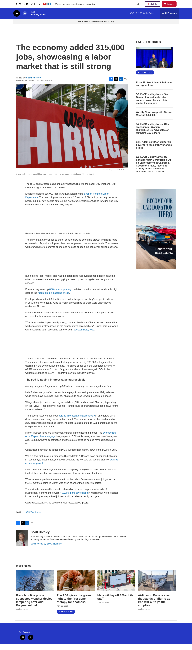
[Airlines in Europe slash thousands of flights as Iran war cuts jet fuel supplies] (157, 586)
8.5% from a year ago (60, 295)
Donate (172, 7)
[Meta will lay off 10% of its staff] (116, 586)
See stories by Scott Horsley (46, 549)
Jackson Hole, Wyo (84, 335)
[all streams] (169, 19)
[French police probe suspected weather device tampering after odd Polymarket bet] (35, 586)
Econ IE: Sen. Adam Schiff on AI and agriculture (154, 90)
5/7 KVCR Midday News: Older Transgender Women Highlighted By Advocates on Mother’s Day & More (153, 134)
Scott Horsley (33, 83)
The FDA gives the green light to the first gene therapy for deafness (74, 605)
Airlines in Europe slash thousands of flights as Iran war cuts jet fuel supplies (154, 606)
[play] (17, 19)
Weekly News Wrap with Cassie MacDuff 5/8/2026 (154, 119)
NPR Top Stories (33, 518)
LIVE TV (153, 7)
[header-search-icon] (138, 7)
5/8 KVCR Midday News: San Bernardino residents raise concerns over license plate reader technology (152, 104)
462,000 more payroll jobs (74, 498)
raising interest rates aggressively (77, 421)
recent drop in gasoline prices (53, 299)
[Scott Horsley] (22, 544)
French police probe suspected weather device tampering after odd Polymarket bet (34, 606)
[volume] (24, 19)
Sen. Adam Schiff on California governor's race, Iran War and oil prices (154, 151)
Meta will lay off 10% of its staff (115, 603)
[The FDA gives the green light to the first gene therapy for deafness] (76, 586)
